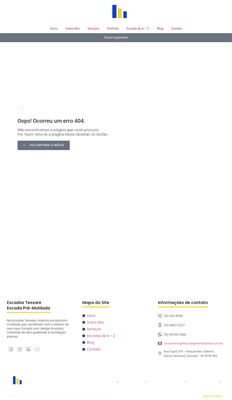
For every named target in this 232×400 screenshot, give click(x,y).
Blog (160, 28)
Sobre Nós (72, 28)
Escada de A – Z (138, 28)
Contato (176, 28)
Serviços (93, 28)
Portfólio (113, 28)
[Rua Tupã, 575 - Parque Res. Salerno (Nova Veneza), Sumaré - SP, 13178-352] (116, 245)
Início (54, 28)
